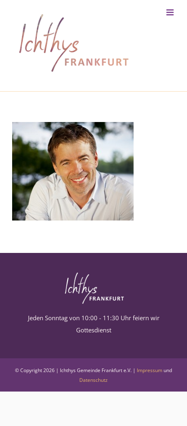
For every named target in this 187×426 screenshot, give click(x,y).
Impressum (149, 370)
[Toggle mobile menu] (170, 12)
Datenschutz (93, 380)
